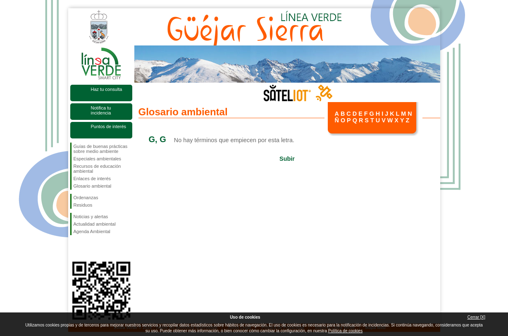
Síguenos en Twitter (89, 248)
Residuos (83, 205)
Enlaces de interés (92, 178)
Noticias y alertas (91, 216)
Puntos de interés (108, 126)
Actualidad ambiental (95, 224)
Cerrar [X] (476, 317)
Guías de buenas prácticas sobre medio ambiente (101, 149)
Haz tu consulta (106, 89)
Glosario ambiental (93, 185)
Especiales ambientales (98, 158)
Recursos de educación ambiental (97, 169)
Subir (287, 158)
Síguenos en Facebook (75, 248)
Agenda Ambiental (92, 231)
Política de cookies (345, 331)
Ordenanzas (86, 197)
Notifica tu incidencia (101, 110)
